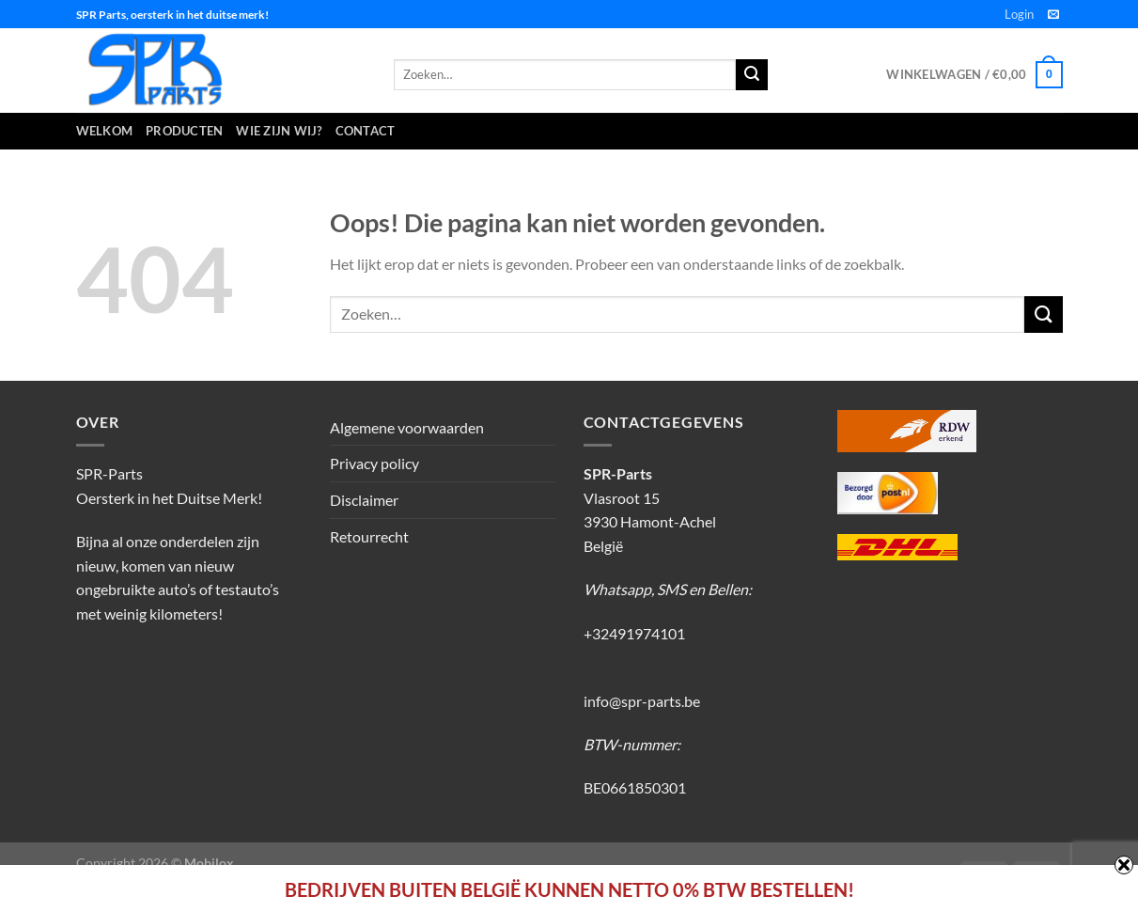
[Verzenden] (1043, 314)
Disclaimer (364, 500)
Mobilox (209, 863)
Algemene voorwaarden (407, 427)
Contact (365, 130)
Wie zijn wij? (278, 130)
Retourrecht (369, 536)
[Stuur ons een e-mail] (1053, 15)
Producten (184, 130)
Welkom (104, 130)
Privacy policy (374, 463)
